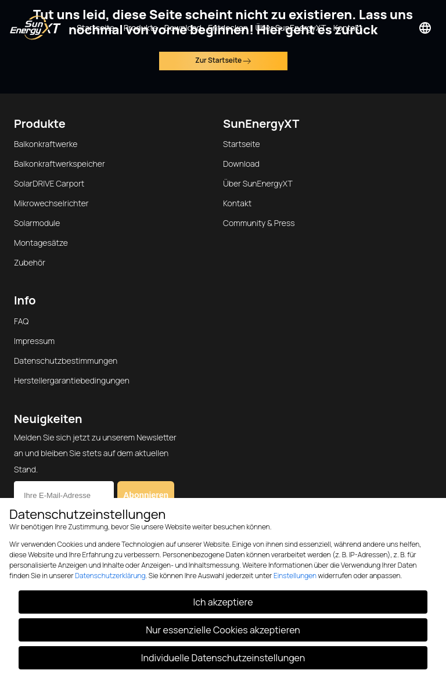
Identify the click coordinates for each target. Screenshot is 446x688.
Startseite (241, 143)
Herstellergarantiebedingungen (72, 380)
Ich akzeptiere (223, 602)
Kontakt (237, 203)
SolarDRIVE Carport (49, 183)
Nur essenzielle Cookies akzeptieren (223, 630)
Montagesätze (41, 242)
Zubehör (29, 262)
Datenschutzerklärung (110, 575)
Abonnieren (145, 495)
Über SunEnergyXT (258, 183)
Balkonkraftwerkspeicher (59, 163)
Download (241, 163)
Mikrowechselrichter (51, 203)
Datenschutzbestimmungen (65, 360)
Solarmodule (37, 222)
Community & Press (259, 222)
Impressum (34, 340)
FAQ (21, 321)
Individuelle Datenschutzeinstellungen (223, 657)
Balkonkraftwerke (45, 143)
